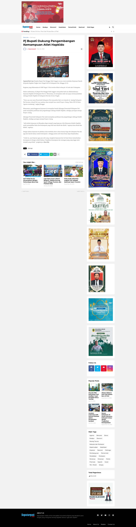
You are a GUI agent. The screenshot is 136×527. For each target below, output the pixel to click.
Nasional (82, 27)
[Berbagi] (81, 49)
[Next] (114, 31)
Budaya (45, 27)
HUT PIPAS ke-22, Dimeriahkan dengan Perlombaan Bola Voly (30, 180)
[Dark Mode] (109, 27)
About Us (96, 524)
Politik (108, 459)
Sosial (106, 462)
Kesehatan (62, 27)
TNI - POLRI (93, 465)
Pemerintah (72, 27)
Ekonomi (53, 27)
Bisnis (106, 435)
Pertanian (101, 459)
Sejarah (100, 462)
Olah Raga (90, 27)
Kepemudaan (94, 447)
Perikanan (102, 456)
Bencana (99, 435)
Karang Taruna (94, 441)
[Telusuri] (113, 27)
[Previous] (111, 31)
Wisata (101, 465)
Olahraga (32, 37)
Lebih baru (26, 191)
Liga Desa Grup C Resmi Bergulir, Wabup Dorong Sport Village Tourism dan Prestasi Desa (52, 181)
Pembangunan (94, 453)
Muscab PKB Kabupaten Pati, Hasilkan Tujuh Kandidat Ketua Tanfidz (94, 396)
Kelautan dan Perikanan (97, 444)
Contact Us (111, 524)
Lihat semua (79, 162)
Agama (92, 435)
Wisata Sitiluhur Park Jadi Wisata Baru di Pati (45, 31)
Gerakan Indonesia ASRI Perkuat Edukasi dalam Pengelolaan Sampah (94, 417)
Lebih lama (80, 191)
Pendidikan (93, 456)
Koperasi (92, 450)
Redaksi (103, 524)
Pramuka (92, 462)
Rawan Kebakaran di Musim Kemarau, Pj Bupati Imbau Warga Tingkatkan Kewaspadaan (107, 417)
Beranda (25, 37)
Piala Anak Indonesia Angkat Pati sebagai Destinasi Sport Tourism (72, 180)
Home (38, 27)
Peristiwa (92, 459)
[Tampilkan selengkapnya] (58, 154)
